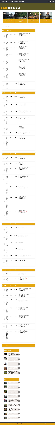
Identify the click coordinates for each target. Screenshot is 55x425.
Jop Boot (22, 42)
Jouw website (7, 302)
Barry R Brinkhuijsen (24, 300)
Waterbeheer (7, 310)
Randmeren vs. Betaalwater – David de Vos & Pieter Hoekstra (33, 20)
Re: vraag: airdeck (22, 66)
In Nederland (7, 230)
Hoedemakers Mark (24, 331)
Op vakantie (7, 250)
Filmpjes (7, 128)
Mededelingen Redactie (7, 215)
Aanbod (7, 279)
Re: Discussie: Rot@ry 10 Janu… (25, 167)
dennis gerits (22, 133)
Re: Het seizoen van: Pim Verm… (25, 175)
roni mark (22, 157)
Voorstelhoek (7, 106)
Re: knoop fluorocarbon (23, 46)
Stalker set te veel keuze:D (23, 53)
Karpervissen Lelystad (23, 299)
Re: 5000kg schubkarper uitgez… (25, 315)
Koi (7, 295)
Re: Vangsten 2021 (22, 73)
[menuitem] (51, 1)
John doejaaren (23, 67)
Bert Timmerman (23, 168)
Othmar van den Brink (24, 117)
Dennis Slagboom (23, 227)
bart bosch (22, 137)
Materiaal (7, 55)
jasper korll (22, 47)
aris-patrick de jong (24, 187)
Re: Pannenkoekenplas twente (24, 33)
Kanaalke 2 (21, 242)
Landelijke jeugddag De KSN (24, 324)
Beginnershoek (7, 86)
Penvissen (7, 62)
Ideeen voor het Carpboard (7, 202)
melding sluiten (44, 423)
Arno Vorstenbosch (24, 289)
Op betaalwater (7, 263)
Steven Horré (22, 295)
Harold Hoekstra (23, 316)
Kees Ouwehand (23, 211)
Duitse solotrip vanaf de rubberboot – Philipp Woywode (21, 21)
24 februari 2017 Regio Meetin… (25, 111)
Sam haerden (22, 243)
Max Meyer (22, 34)
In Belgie (7, 244)
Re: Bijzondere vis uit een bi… (24, 132)
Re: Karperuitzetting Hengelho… (25, 330)
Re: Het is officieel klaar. (23, 95)
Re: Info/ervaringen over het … (24, 235)
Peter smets (22, 60)
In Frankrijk (7, 237)
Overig (4, 285)
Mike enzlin (22, 259)
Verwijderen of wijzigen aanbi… (24, 277)
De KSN (7, 326)
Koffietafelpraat (7, 99)
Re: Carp (20, 126)
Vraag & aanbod (6, 270)
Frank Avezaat (23, 325)
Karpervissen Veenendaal (23, 82)
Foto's (7, 133)
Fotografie (7, 290)
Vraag (7, 274)
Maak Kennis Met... (7, 190)
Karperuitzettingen (7, 319)
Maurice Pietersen (23, 163)
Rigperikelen (7, 49)
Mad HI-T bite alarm (22, 196)
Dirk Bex (22, 83)
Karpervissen (5, 30)
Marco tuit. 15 (23, 127)
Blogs (7, 164)
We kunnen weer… (22, 210)
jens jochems (22, 197)
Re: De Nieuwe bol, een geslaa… (25, 156)
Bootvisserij (7, 69)
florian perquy (23, 74)
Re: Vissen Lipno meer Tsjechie (24, 255)
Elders (7, 256)
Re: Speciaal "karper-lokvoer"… (24, 59)
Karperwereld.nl (6, 153)
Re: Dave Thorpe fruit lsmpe (24, 41)
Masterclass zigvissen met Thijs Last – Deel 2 (46, 20)
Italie (19, 248)
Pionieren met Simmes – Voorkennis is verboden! (8, 20)
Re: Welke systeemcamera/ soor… (25, 288)
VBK (7, 332)
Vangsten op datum (7, 77)
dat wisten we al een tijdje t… (24, 307)
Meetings (7, 113)
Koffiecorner (5, 92)
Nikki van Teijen (23, 54)
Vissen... (4, 224)
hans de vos (22, 308)
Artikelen (7, 158)
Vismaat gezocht (7, 120)
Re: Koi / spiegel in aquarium (24, 294)
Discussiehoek (7, 36)
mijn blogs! (21, 162)
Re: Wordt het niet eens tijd (24, 136)
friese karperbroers (22, 186)
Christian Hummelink (24, 176)
